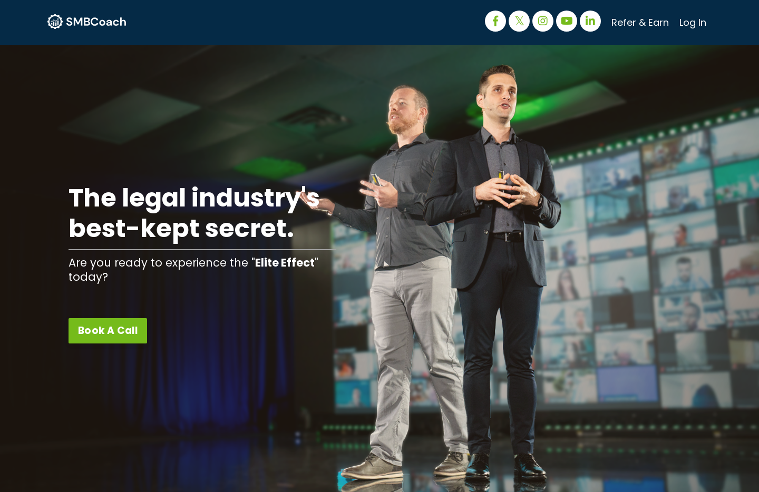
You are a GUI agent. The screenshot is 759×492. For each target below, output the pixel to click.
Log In (692, 22)
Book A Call (108, 330)
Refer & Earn (640, 22)
